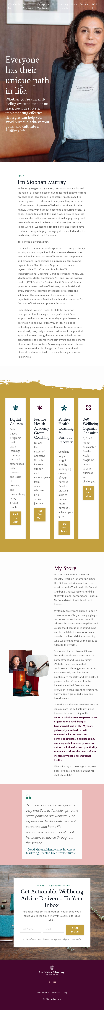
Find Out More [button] (15, 521)
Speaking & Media (63, 6)
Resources (56, 998)
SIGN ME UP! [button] (75, 935)
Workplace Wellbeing (43, 6)
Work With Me (14, 6)
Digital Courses (28, 6)
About (73, 4)
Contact (84, 4)
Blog (65, 998)
